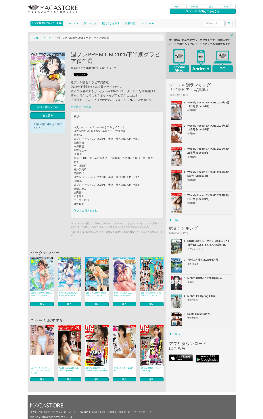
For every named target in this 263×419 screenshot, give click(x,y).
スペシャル (147, 23)
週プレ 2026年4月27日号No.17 (124, 369)
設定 (211, 6)
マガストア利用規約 (40, 412)
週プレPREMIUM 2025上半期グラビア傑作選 (41, 294)
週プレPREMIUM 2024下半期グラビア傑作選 (69, 294)
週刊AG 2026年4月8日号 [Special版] (151, 369)
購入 (42, 304)
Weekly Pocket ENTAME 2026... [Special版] (69, 369)
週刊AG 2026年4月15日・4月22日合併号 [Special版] (96, 369)
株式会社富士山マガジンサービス (135, 412)
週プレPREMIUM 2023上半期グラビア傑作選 (151, 294)
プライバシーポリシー (67, 412)
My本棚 (194, 6)
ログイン (178, 6)
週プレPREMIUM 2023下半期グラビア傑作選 (124, 294)
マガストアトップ (43, 37)
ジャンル (72, 23)
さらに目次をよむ (85, 210)
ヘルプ (227, 6)
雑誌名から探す (111, 23)
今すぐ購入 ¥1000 (47, 107)
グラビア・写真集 (81, 106)
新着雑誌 (130, 23)
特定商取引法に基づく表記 (93, 412)
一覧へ (174, 220)
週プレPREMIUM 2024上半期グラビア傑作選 (96, 294)
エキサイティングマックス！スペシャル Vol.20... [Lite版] (41, 370)
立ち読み (48, 115)
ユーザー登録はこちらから (203, 11)
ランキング (90, 23)
